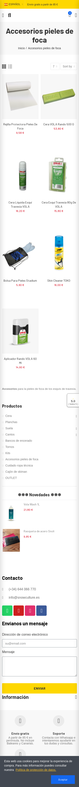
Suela (9, 428)
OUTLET (11, 478)
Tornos (9, 447)
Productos (12, 405)
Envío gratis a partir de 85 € (42, 4)
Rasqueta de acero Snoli (39, 531)
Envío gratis (20, 733)
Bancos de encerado (18, 440)
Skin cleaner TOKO (58, 280)
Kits (7, 453)
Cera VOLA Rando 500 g (58, 124)
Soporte (59, 733)
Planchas (11, 422)
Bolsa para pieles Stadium (20, 280)
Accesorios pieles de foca (21, 459)
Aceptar (63, 779)
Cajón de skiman (16, 471)
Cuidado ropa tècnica (19, 465)
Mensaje (8, 652)
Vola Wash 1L (32, 504)
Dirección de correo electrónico (25, 634)
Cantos (10, 434)
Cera (8, 415)
